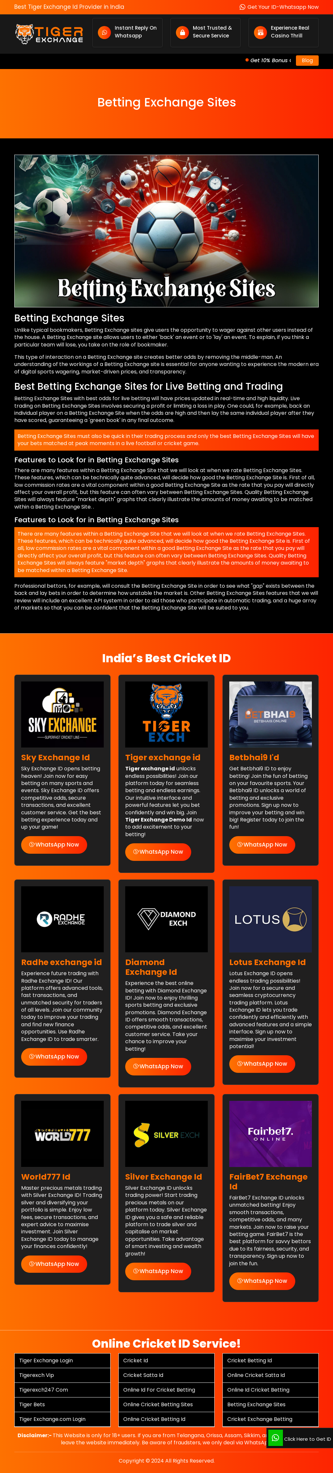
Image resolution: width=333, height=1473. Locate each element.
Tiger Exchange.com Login (52, 1419)
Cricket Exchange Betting (259, 1419)
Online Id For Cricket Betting (159, 1390)
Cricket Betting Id (249, 1360)
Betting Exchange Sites (256, 1404)
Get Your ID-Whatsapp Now (279, 7)
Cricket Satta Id (143, 1375)
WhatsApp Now (54, 845)
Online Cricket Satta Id (256, 1375)
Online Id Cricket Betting (258, 1390)
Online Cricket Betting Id (154, 1419)
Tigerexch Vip (36, 1375)
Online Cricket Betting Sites (158, 1404)
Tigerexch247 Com (43, 1390)
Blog (307, 60)
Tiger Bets (32, 1404)
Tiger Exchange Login (46, 1360)
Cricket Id (135, 1360)
